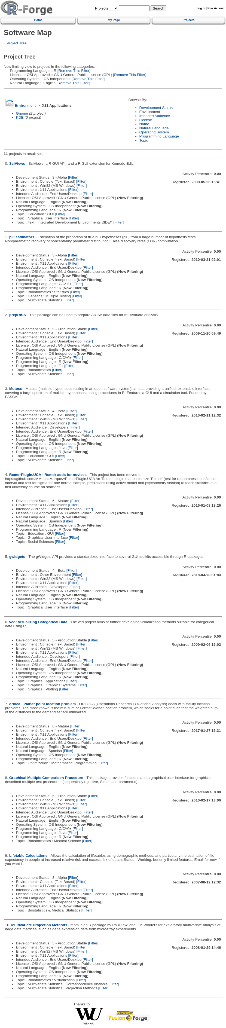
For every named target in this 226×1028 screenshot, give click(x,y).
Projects (188, 20)
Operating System (154, 132)
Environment (25, 105)
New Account (216, 8)
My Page (114, 20)
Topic (143, 140)
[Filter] (73, 177)
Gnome (22, 113)
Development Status (156, 108)
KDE (20, 117)
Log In (201, 8)
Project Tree (17, 43)
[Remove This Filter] (73, 71)
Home (38, 20)
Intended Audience (154, 116)
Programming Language (159, 136)
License (145, 120)
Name (144, 124)
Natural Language (154, 128)
